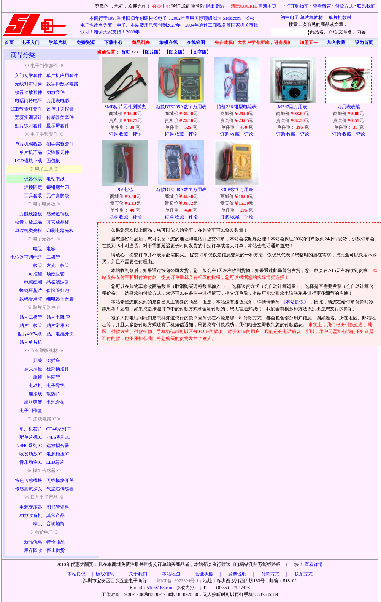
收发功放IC (30, 454)
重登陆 (198, 6)
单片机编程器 (28, 144)
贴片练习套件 (28, 125)
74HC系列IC (29, 445)
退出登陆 (215, 6)
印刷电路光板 (60, 230)
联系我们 (366, 6)
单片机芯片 (30, 428)
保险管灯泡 (57, 290)
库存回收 (33, 550)
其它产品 (55, 515)
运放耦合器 (57, 445)
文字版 (199, 52)
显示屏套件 (57, 125)
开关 (37, 360)
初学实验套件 (60, 144)
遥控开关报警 (60, 109)
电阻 (37, 248)
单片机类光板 (28, 230)
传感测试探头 (28, 488)
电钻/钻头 (56, 179)
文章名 (345, 32)
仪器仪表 (33, 179)
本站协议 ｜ (81, 574)
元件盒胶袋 (57, 195)
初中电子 (290, 17)
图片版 (152, 52)
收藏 (123, 134)
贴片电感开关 (60, 334)
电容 (51, 248)
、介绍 (330, 32)
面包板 (53, 160)
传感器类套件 (60, 117)
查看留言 (322, 6)
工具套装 (33, 195)
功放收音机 (30, 515)
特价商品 (55, 542)
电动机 (35, 385)
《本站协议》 (295, 302)
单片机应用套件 (62, 75)
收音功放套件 (28, 92)
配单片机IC (30, 437)
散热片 (53, 394)
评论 (137, 134)
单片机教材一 (313, 17)
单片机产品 (30, 152)
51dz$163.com (160, 587)
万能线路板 (30, 213)
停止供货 (55, 550)
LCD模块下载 (28, 160)
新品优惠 (33, 542)
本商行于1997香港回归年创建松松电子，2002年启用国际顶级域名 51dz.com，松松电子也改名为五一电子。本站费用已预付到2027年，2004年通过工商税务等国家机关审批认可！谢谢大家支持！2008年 (169, 25)
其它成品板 (57, 222)
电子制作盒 (30, 410)
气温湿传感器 (60, 488)
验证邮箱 (180, 6)
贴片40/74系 (30, 334)
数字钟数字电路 (62, 84)
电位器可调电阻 (26, 257)
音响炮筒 (55, 523)
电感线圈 (33, 282)
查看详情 (314, 564)
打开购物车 (297, 6)
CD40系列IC (58, 428)
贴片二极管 (30, 317)
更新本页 (268, 6)
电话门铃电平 (28, 100)
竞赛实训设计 (28, 117)
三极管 (35, 265)
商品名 (317, 32)
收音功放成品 (28, 222)
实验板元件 (57, 152)
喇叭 (37, 523)
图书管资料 (57, 507)
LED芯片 (55, 462)
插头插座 (33, 368)
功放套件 (55, 92)
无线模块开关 (60, 480)
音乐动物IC (30, 462)
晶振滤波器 (57, 282)
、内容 (359, 32)
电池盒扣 (55, 402)
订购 (113, 134)
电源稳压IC (57, 454)
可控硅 (35, 274)
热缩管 (53, 377)
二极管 (53, 257)
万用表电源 (57, 100)
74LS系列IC (58, 437)
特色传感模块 (28, 480)
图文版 (176, 52)
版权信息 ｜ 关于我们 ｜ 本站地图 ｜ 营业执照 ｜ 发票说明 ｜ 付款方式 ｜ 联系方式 (204, 574)
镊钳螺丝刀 (57, 187)
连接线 (35, 394)
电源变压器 (30, 507)
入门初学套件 (28, 75)
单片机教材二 (342, 17)
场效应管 (55, 274)
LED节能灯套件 (26, 109)
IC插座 (53, 360)
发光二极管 (57, 265)
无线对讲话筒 (28, 84)
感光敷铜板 (57, 213)
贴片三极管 (30, 325)
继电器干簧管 (60, 299)
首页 (125, 52)
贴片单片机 (30, 342)
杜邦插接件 (57, 368)
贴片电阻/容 (58, 317)
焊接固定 (33, 187)
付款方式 (344, 6)
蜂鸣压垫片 (30, 290)
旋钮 (37, 377)
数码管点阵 (30, 299)
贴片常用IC (57, 325)
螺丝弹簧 (33, 402)
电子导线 (55, 385)
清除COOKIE (244, 6)
